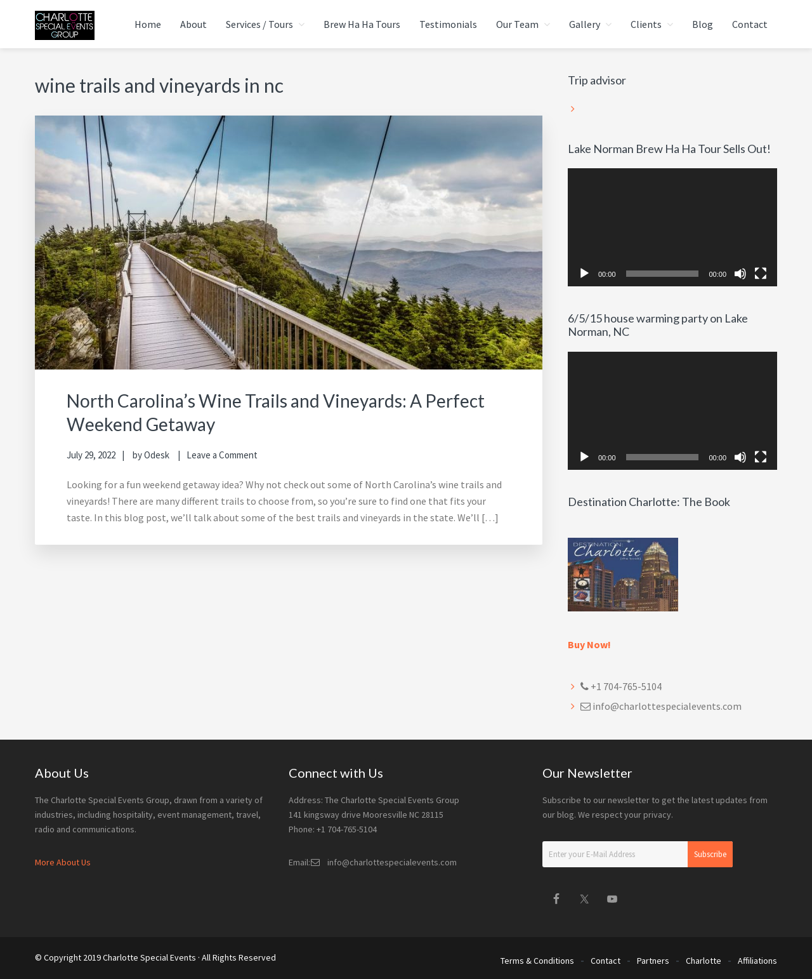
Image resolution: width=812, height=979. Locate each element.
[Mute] (740, 273)
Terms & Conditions (537, 958)
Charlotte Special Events (149, 957)
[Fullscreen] (760, 273)
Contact (605, 958)
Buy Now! (589, 644)
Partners (653, 958)
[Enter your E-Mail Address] (637, 854)
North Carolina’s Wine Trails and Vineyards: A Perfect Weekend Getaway (257, 411)
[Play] (584, 273)
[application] (672, 227)
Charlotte (703, 958)
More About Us (63, 862)
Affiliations (757, 958)
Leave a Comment (222, 454)
